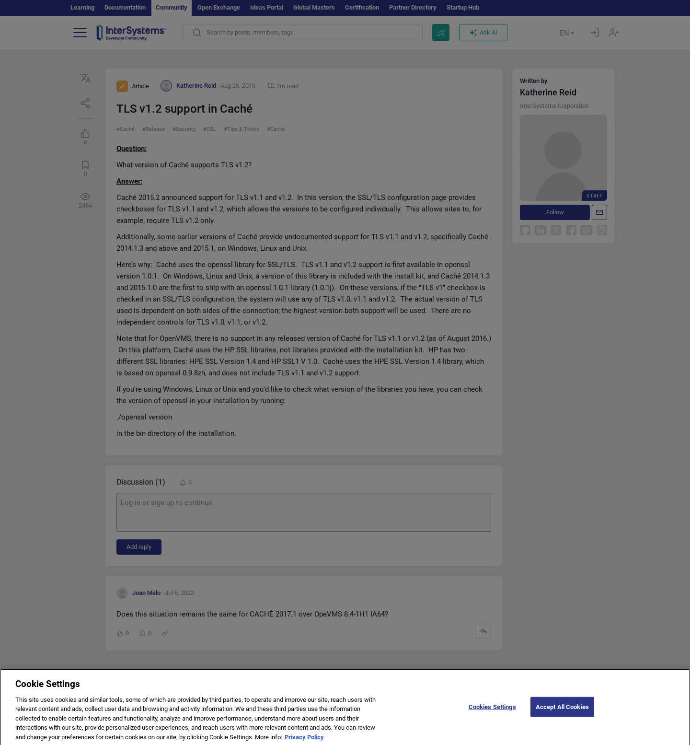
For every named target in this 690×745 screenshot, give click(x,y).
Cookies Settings (492, 713)
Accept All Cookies (562, 713)
